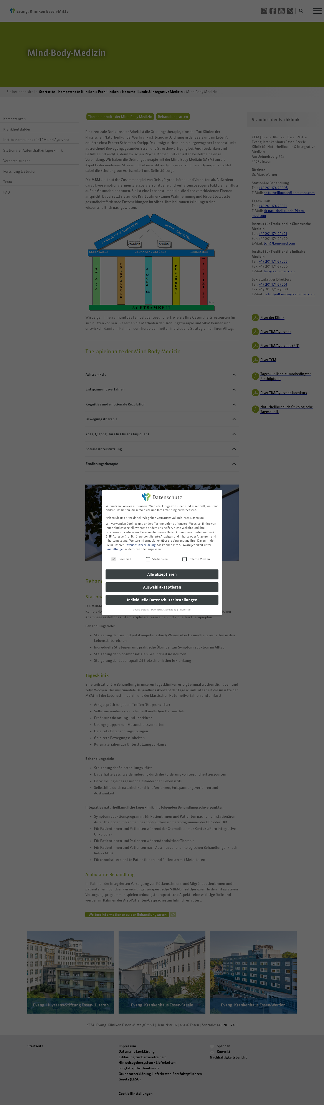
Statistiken (157, 556)
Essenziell (121, 556)
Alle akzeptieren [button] (162, 571)
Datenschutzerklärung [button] (164, 606)
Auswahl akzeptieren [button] (162, 584)
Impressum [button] (185, 606)
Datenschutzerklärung (140, 542)
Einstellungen (115, 546)
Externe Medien (196, 556)
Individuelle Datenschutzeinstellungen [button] (162, 597)
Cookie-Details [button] (141, 606)
